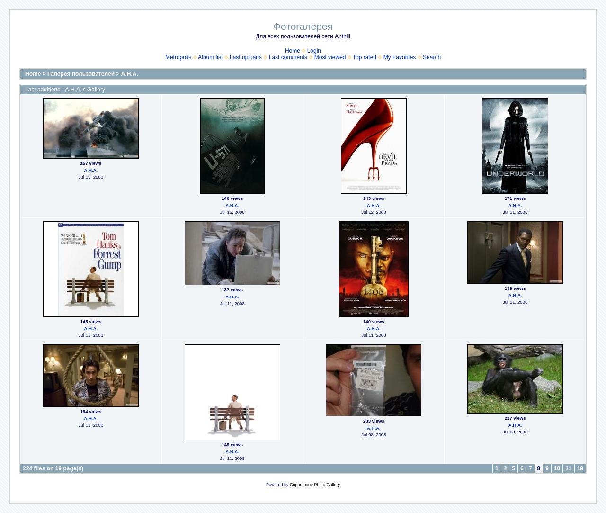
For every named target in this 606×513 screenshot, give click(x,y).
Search (432, 57)
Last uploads (246, 57)
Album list (210, 57)
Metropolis (178, 57)
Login (314, 50)
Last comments (288, 57)
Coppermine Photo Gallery (315, 484)
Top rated (364, 57)
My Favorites (399, 57)
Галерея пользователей (81, 74)
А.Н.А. (129, 74)
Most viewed (330, 57)
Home (292, 50)
